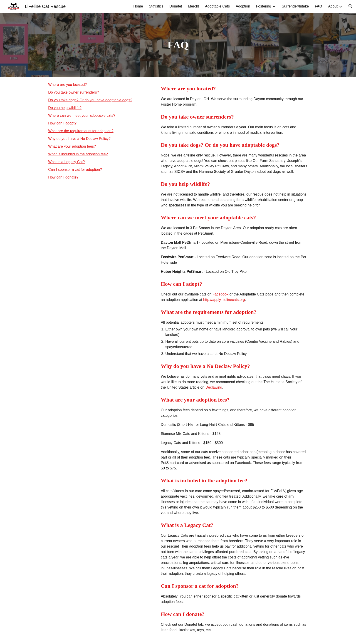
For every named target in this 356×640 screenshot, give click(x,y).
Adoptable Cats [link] (217, 6)
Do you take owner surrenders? (73, 92)
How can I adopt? (62, 123)
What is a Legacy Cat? (66, 162)
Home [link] (138, 6)
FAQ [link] (318, 6)
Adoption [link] (243, 6)
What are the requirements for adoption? (80, 131)
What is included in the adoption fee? (78, 154)
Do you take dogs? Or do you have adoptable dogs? (90, 100)
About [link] (333, 6)
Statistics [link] (156, 6)
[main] (178, 45)
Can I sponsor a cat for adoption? (75, 169)
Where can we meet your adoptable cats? (81, 115)
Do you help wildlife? (65, 108)
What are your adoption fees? (72, 146)
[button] (350, 6)
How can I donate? (63, 177)
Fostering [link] (263, 6)
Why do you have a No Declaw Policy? (79, 139)
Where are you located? (67, 85)
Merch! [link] (193, 6)
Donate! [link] (175, 6)
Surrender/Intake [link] (295, 6)
